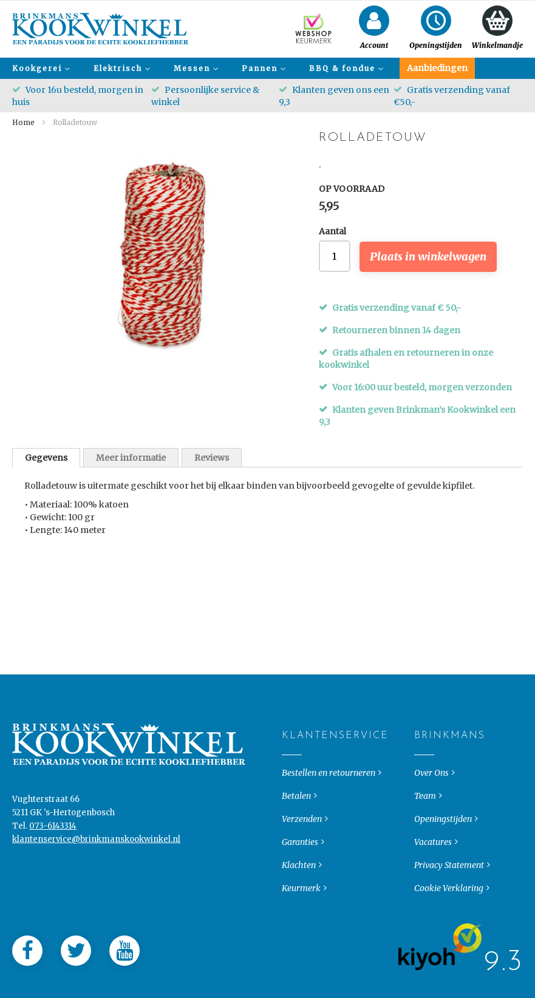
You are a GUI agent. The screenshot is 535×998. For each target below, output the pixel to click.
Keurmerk (301, 911)
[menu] (267, 68)
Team (425, 819)
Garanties (300, 865)
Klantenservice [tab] (292, 759)
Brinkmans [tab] (424, 759)
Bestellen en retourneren (328, 796)
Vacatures (433, 865)
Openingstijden (443, 842)
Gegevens (46, 457)
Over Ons (431, 796)
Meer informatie (131, 457)
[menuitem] (39, 68)
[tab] (46, 457)
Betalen (296, 819)
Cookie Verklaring (448, 911)
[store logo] (100, 29)
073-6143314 (53, 849)
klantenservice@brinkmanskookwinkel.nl (96, 863)
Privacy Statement (449, 888)
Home (23, 122)
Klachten (299, 888)
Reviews (211, 457)
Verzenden (302, 842)
